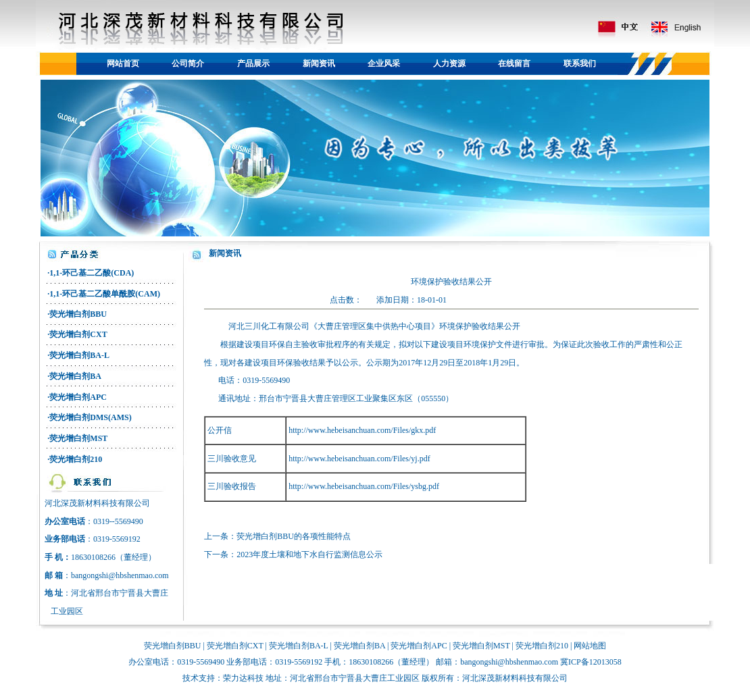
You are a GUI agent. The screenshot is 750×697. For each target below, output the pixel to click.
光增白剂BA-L (302, 645)
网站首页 (123, 63)
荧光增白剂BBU (78, 314)
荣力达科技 (243, 678)
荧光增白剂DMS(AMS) (90, 417)
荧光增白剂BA (75, 376)
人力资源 (449, 63)
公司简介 (188, 63)
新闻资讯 (319, 63)
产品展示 (253, 63)
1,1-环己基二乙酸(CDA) (91, 273)
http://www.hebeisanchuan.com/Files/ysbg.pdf (364, 486)
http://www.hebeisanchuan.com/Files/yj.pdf (359, 458)
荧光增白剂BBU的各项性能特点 (293, 536)
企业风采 (384, 63)
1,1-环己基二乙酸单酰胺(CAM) (104, 294)
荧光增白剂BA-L (79, 355)
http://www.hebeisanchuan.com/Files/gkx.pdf (362, 430)
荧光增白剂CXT (78, 334)
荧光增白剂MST (78, 438)
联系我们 (580, 63)
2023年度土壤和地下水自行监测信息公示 (309, 554)
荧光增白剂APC (78, 397)
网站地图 (590, 645)
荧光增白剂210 (75, 459)
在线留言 (514, 63)
